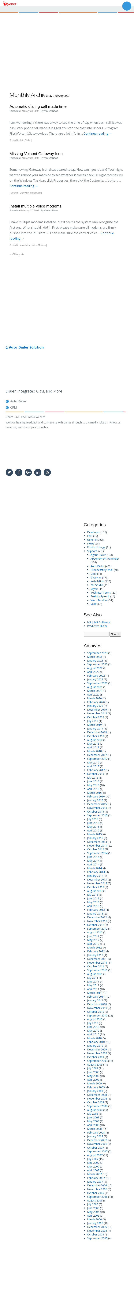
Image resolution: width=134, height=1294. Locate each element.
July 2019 (92, 721)
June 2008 (93, 1117)
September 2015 (97, 815)
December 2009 (97, 1049)
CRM (13, 407)
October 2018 (95, 736)
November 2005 (97, 1230)
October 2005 (95, 1234)
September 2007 (97, 1151)
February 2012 (96, 951)
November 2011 (97, 962)
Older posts (16, 254)
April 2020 (93, 694)
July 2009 (92, 1068)
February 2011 (96, 996)
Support (92, 551)
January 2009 (95, 1091)
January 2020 (95, 706)
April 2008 (93, 1125)
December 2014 (97, 842)
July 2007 (92, 1159)
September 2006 (97, 1196)
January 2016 (95, 800)
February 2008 (96, 1132)
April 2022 (93, 672)
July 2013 (92, 894)
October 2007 (95, 1147)
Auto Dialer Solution (25, 347)
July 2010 (92, 1023)
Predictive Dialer (97, 626)
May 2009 (93, 1076)
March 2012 (94, 947)
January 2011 (95, 1000)
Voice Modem (39, 245)
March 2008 (94, 1129)
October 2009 (95, 1057)
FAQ (89, 536)
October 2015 (95, 811)
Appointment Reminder (105, 558)
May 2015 (93, 826)
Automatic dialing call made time (38, 106)
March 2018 (94, 751)
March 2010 (94, 1038)
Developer (93, 532)
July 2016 (92, 777)
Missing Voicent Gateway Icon (36, 153)
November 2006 (97, 1189)
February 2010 (96, 1042)
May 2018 (93, 743)
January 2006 (95, 1223)
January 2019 (95, 728)
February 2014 (96, 872)
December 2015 (97, 804)
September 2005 (97, 1238)
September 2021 (97, 683)
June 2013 (93, 898)
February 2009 (96, 1087)
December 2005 (97, 1227)
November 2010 (97, 1008)
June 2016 (93, 781)
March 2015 (94, 834)
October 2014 (95, 849)
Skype (94, 589)
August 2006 (94, 1200)
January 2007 (95, 1181)
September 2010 (97, 1015)
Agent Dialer (98, 555)
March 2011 (94, 993)
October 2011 (95, 966)
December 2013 (97, 879)
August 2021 (94, 687)
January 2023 (95, 660)
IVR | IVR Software (98, 622)
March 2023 (94, 657)
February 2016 (96, 796)
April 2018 (93, 747)
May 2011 (93, 985)
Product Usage (96, 547)
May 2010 (93, 1030)
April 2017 (93, 766)
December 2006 (97, 1185)
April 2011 (93, 989)
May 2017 (93, 762)
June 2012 (93, 936)
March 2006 (94, 1219)
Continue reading (98, 133)
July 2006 (92, 1204)
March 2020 (94, 698)
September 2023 (97, 653)
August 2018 (94, 740)
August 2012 (94, 932)
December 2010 (97, 1004)
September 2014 (97, 853)
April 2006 (93, 1215)
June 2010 (93, 1027)
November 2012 (97, 921)
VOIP (94, 604)
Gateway (24, 192)
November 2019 (97, 713)
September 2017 (97, 758)
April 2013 (93, 906)
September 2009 (97, 1061)
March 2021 (94, 690)
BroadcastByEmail (102, 570)
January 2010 (95, 1045)
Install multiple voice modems (35, 206)
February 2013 (96, 910)
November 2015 (97, 808)
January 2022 (95, 679)
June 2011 (93, 981)
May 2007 (93, 1166)
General (92, 539)
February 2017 (96, 770)
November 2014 (97, 845)
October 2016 (95, 774)
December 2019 (97, 709)
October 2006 (95, 1193)
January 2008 (95, 1136)
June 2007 (93, 1162)
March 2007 (94, 1174)
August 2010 (94, 1019)
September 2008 (97, 1106)
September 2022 (97, 664)
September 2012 (97, 928)
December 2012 (97, 917)
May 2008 (93, 1121)
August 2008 (94, 1110)
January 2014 (95, 876)
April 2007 (93, 1170)
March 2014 (94, 868)
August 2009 (94, 1064)
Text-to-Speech (100, 596)
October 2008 (95, 1102)
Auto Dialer (25, 140)
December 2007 (97, 1140)
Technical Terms (101, 592)
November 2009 (97, 1053)
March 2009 (94, 1083)
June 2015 (93, 823)
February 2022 (96, 675)
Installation (35, 192)
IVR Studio (97, 585)
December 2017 (97, 755)
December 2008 (97, 1095)
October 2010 (95, 1011)
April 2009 (93, 1079)
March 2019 (94, 724)
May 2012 (93, 940)
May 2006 (93, 1212)
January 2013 (95, 913)
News (90, 543)
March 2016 (94, 792)
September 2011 (97, 970)
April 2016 (93, 789)
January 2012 (95, 955)
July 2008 (92, 1113)
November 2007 (97, 1144)
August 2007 (94, 1155)
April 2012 (93, 943)
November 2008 (97, 1098)
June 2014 (93, 857)
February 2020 (96, 702)
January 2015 (95, 838)
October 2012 (95, 925)
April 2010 (93, 1034)
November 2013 (97, 883)
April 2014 (93, 864)
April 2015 (93, 830)
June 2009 (93, 1072)
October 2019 (95, 717)
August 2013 (94, 891)
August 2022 (94, 668)
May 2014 (93, 860)
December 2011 (97, 959)
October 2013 (95, 887)
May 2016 (93, 785)
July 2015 (92, 819)
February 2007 (96, 1178)
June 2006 (93, 1208)
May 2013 (93, 902)
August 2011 (94, 974)
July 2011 (92, 977)
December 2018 (97, 732)
